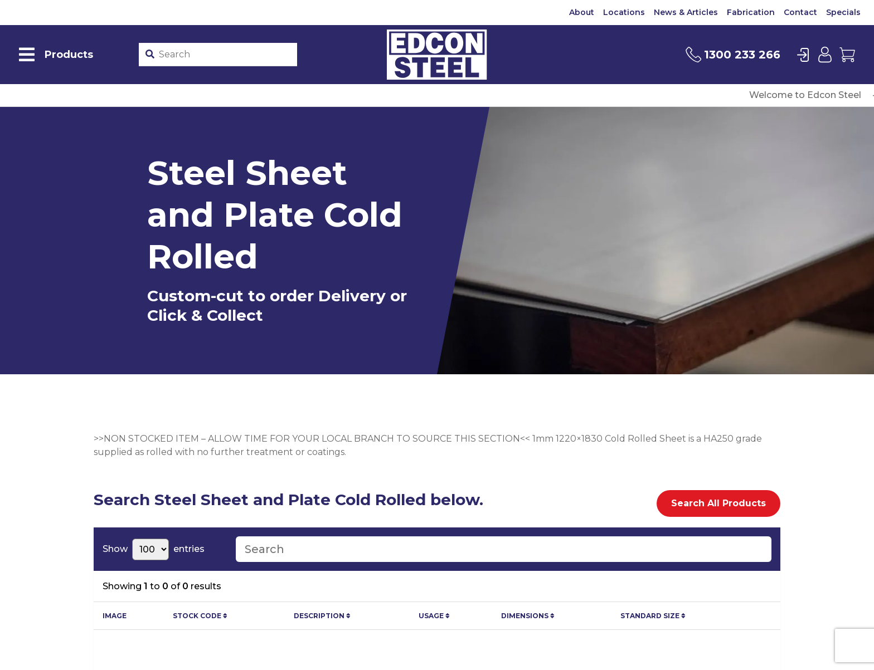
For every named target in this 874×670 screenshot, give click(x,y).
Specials (843, 12)
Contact (800, 12)
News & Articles (686, 12)
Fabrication (751, 12)
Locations (624, 12)
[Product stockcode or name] (226, 54)
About (581, 12)
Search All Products (718, 503)
